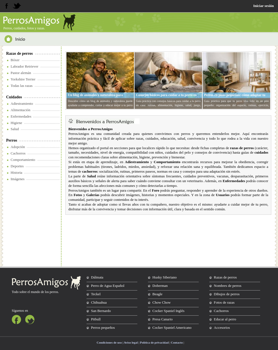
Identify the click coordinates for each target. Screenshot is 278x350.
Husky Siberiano (164, 277)
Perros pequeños (103, 327)
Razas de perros (19, 53)
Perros (11, 140)
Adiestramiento (22, 103)
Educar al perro (225, 319)
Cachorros (18, 153)
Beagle (157, 294)
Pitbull (96, 319)
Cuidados (14, 97)
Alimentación (20, 110)
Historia (16, 172)
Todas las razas (22, 86)
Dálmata (97, 277)
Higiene (16, 123)
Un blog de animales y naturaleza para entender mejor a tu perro (95, 97)
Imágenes (18, 179)
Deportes (17, 166)
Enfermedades (21, 116)
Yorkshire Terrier (23, 79)
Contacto (177, 342)
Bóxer (15, 60)
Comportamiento (23, 160)
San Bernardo (101, 311)
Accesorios (222, 327)
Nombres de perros (227, 286)
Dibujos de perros (226, 294)
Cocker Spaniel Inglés (168, 311)
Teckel (95, 294)
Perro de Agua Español (107, 286)
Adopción (18, 147)
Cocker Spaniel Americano (171, 327)
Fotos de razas (224, 302)
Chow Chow (161, 302)
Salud (15, 129)
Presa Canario (162, 319)
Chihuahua (99, 302)
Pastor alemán (21, 73)
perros (54, 292)
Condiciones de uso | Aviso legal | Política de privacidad (133, 342)
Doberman (160, 286)
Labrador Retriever (24, 66)
